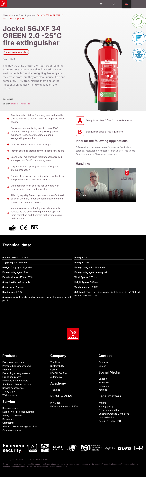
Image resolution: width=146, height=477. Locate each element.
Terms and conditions (109, 410)
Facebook (103, 382)
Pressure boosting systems (16, 366)
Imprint (102, 402)
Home (5, 15)
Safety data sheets (12, 415)
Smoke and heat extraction (16, 384)
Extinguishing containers (15, 380)
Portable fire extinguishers (22, 15)
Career (54, 369)
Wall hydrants (9, 395)
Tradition (55, 362)
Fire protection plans (13, 362)
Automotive (56, 377)
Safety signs (8, 391)
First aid (6, 369)
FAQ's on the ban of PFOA (64, 406)
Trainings (55, 389)
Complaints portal (11, 430)
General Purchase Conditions (113, 413)
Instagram (103, 386)
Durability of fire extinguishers (18, 411)
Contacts (103, 362)
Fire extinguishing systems (16, 373)
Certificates (8, 422)
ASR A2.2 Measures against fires (19, 426)
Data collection (106, 417)
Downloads (8, 419)
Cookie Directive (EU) (110, 421)
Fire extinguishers (11, 377)
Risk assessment (11, 408)
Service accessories (12, 388)
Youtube (102, 389)
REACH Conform (59, 373)
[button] (113, 4)
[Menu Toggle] (101, 4)
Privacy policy (106, 406)
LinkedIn (102, 378)
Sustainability (57, 366)
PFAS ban (55, 402)
